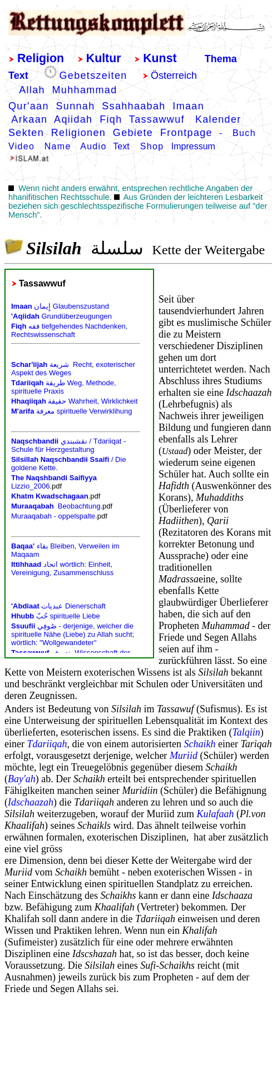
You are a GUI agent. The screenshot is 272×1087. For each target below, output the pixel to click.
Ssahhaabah (133, 106)
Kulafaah (215, 813)
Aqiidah (73, 119)
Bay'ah (22, 778)
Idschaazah (30, 802)
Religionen (78, 132)
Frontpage (186, 132)
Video (21, 146)
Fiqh (111, 119)
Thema (221, 58)
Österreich (174, 75)
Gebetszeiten (93, 75)
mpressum (194, 146)
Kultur (103, 58)
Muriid (183, 755)
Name (57, 146)
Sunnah (75, 106)
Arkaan (29, 119)
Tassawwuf (157, 119)
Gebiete (133, 132)
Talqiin (246, 732)
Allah (32, 89)
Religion (40, 58)
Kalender (220, 119)
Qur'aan (28, 106)
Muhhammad (84, 89)
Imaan (188, 106)
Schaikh (199, 743)
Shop (152, 146)
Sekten (26, 132)
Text (18, 75)
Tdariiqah (47, 743)
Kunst (159, 58)
